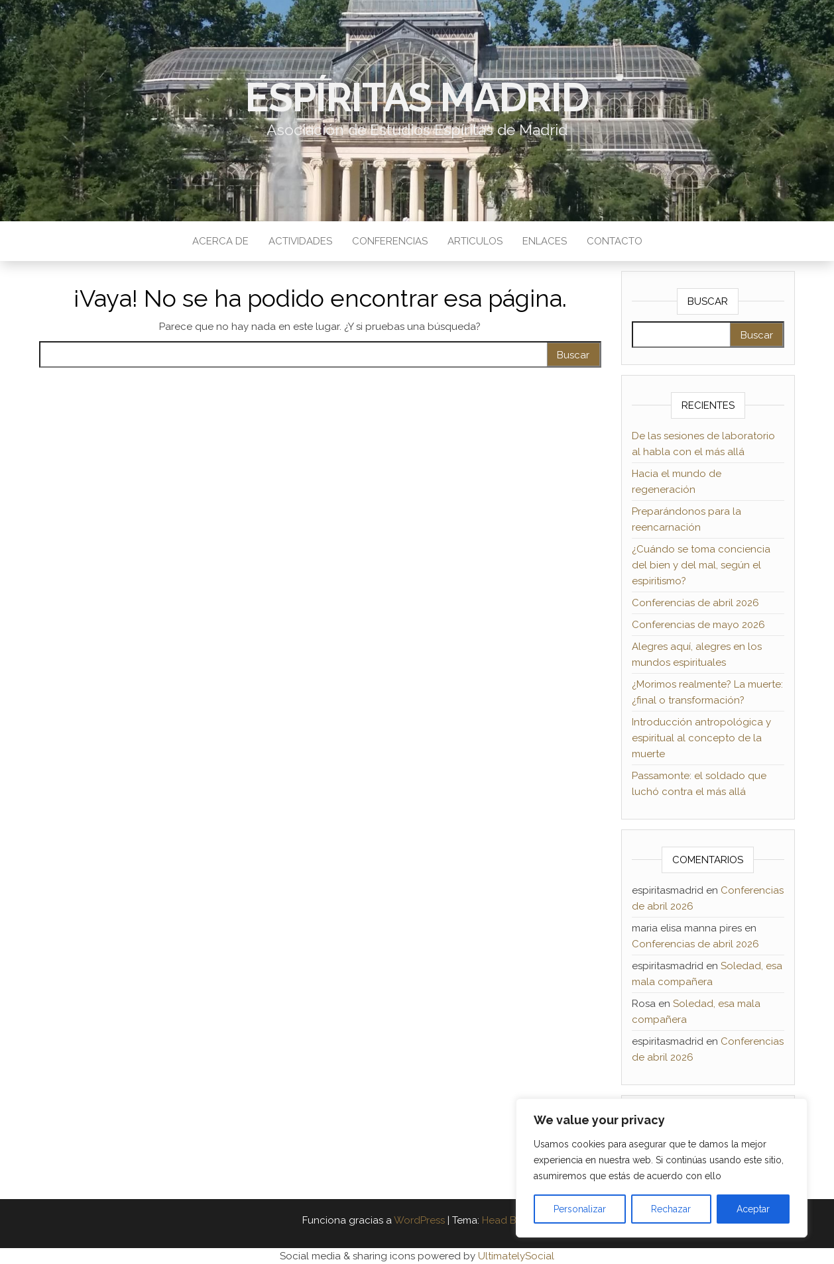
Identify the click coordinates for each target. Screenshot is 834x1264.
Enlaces (544, 241)
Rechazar (671, 1209)
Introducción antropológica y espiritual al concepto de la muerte (701, 738)
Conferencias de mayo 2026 (698, 625)
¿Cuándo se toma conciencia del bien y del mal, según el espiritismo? (701, 565)
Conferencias (390, 241)
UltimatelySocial (516, 1256)
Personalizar (580, 1209)
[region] (661, 1168)
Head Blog (507, 1220)
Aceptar (753, 1209)
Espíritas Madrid (417, 97)
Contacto (614, 241)
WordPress (419, 1220)
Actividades (300, 241)
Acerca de (220, 241)
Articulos (475, 241)
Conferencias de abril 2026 (695, 603)
